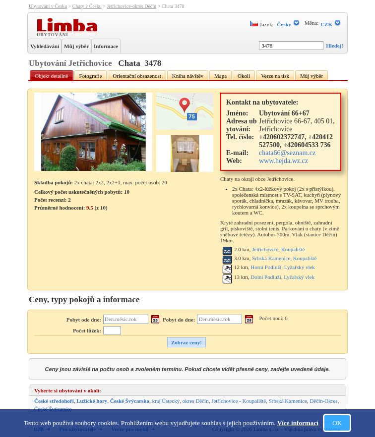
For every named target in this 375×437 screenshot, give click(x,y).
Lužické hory (91, 401)
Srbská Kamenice (288, 401)
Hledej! (334, 46)
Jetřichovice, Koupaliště (278, 249)
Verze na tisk (275, 76)
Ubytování (53, 34)
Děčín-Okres (323, 401)
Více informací (297, 423)
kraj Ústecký (166, 401)
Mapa (220, 76)
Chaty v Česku (87, 6)
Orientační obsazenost (137, 76)
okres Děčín (196, 401)
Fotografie (90, 76)
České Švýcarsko (129, 401)
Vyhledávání (44, 46)
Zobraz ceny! (186, 342)
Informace (106, 46)
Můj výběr (76, 46)
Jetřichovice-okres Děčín (131, 6)
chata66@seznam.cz (287, 153)
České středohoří (54, 401)
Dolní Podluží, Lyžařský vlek (282, 277)
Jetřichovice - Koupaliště (238, 401)
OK (337, 423)
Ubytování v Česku (48, 6)
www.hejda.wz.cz (283, 160)
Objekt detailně (51, 76)
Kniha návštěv (187, 76)
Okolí (244, 76)
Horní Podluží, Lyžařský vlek (282, 267)
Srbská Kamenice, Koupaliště (284, 258)
